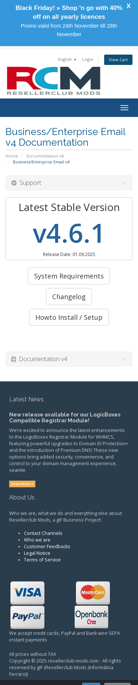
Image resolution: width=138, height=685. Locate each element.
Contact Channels (43, 533)
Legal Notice (37, 553)
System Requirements (69, 275)
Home (12, 156)
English (67, 59)
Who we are (37, 540)
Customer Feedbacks (47, 546)
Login (87, 59)
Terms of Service (42, 560)
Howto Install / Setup (69, 317)
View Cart (118, 59)
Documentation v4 (45, 156)
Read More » (22, 483)
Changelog (69, 296)
